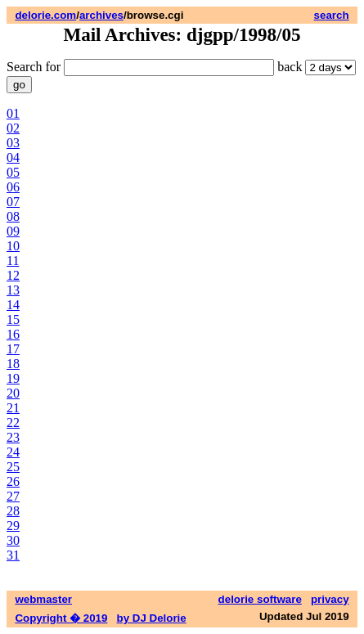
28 (13, 511)
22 (13, 422)
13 (13, 290)
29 (13, 526)
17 (13, 349)
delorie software (260, 599)
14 (13, 305)
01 (13, 113)
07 (13, 202)
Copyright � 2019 (61, 618)
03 (13, 143)
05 (13, 172)
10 (13, 246)
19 (13, 378)
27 (13, 496)
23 (13, 437)
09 (13, 231)
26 (13, 481)
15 (13, 319)
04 (13, 157)
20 (13, 393)
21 (13, 408)
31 (13, 555)
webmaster (43, 599)
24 (13, 452)
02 (13, 128)
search (331, 15)
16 (13, 334)
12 (13, 275)
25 (13, 467)
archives (101, 15)
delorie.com (45, 15)
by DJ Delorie (151, 618)
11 (13, 261)
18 (13, 364)
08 (13, 216)
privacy (330, 599)
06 (13, 187)
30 (13, 540)
